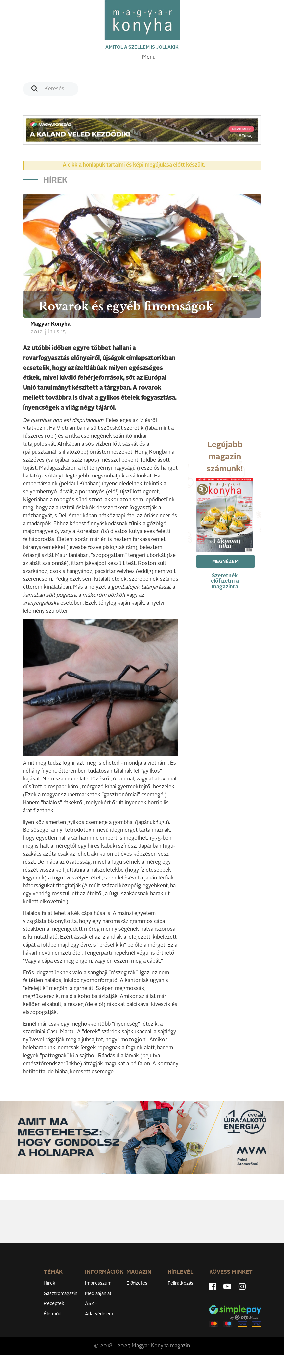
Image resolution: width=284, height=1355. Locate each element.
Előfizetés (136, 1283)
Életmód (52, 1314)
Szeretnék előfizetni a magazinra (225, 581)
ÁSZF (91, 1303)
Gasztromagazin (60, 1293)
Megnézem (225, 561)
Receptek (54, 1303)
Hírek (49, 1283)
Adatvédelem (99, 1314)
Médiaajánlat (98, 1293)
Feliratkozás (180, 1283)
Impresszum (98, 1283)
